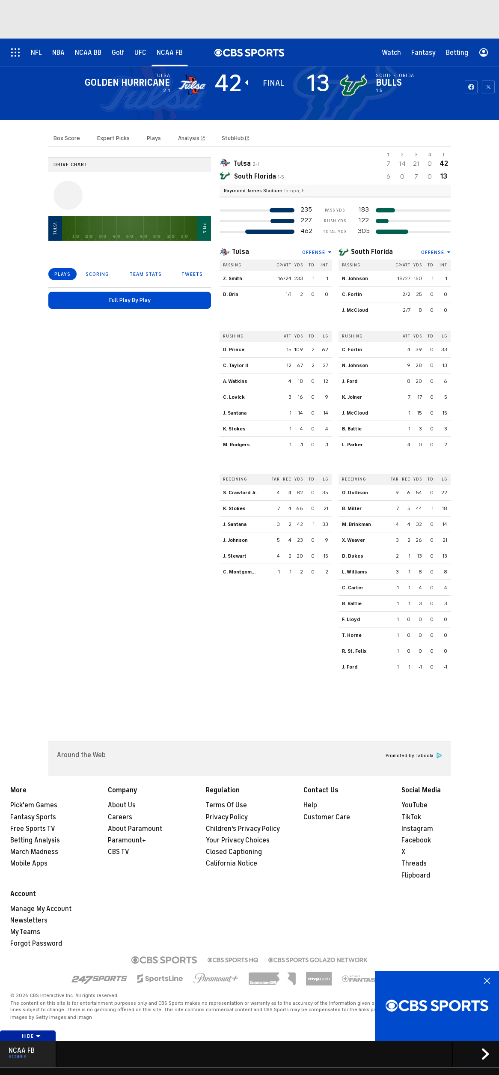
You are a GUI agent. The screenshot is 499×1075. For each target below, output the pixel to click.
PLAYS (62, 274)
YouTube (414, 805)
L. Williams (354, 572)
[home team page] (353, 85)
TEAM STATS (146, 274)
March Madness (34, 852)
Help (310, 805)
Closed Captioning (234, 852)
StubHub (235, 138)
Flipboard (415, 875)
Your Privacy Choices (238, 840)
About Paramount (135, 828)
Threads (414, 863)
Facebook (416, 840)
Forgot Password (36, 943)
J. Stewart (235, 556)
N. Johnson (355, 278)
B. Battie (352, 429)
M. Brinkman (356, 524)
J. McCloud (355, 310)
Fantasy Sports (33, 817)
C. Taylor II (236, 365)
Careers (120, 817)
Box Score (66, 138)
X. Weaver (353, 540)
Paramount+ (127, 840)
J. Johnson (235, 540)
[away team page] (192, 85)
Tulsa (240, 252)
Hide (31, 1036)
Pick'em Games (33, 805)
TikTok (411, 817)
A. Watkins (235, 381)
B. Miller (352, 508)
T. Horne (352, 635)
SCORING (97, 274)
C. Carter (352, 588)
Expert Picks (113, 138)
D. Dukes (352, 556)
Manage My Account (40, 909)
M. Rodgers (236, 445)
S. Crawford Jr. (240, 493)
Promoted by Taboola (414, 755)
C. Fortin (352, 294)
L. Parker (352, 445)
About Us (122, 805)
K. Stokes (234, 429)
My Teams (25, 932)
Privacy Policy (227, 817)
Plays (154, 138)
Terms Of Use (226, 805)
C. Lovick (234, 397)
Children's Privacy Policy (243, 828)
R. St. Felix (354, 651)
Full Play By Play (130, 300)
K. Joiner (352, 397)
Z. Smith (232, 278)
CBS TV (118, 852)
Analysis (189, 138)
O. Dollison (355, 493)
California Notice (231, 863)
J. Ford (349, 381)
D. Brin (230, 294)
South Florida (372, 252)
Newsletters (29, 920)
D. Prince (233, 349)
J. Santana (235, 413)
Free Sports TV (32, 828)
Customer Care (326, 817)
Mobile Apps (29, 863)
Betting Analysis (35, 840)
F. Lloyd (351, 619)
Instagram (417, 828)
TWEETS (192, 274)
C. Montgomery (241, 572)
